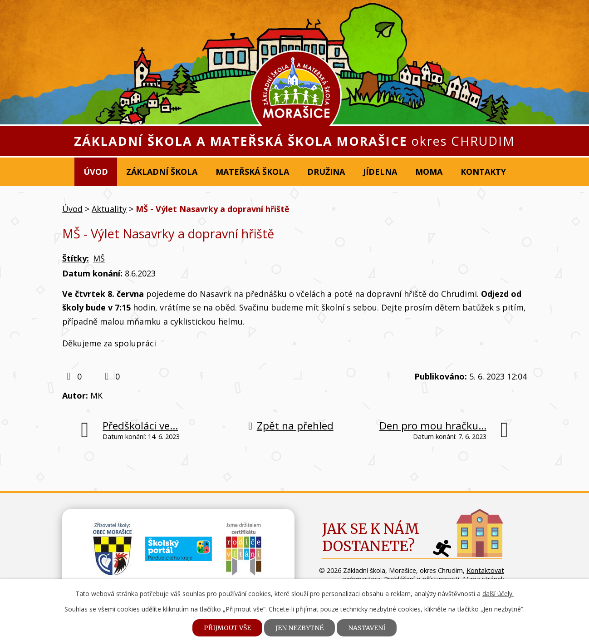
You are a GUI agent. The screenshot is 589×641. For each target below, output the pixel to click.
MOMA (428, 171)
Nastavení (366, 628)
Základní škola (161, 171)
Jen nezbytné (299, 628)
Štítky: (75, 258)
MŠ (99, 258)
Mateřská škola (252, 171)
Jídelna (380, 171)
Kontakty (483, 171)
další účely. (498, 593)
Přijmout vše (227, 628)
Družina (326, 171)
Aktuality (109, 208)
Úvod (95, 171)
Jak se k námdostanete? (370, 537)
